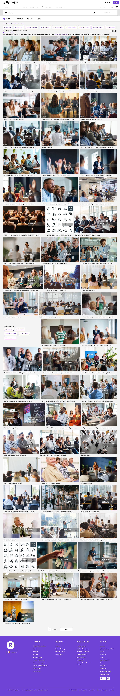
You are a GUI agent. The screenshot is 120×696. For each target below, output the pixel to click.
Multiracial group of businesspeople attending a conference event (22, 290)
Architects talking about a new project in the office (18, 401)
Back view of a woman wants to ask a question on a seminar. (97, 599)
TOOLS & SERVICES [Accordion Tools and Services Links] (83, 642)
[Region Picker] (12, 652)
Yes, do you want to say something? (90, 511)
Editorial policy (82, 690)
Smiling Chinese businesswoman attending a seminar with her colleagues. (24, 62)
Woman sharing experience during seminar (54, 345)
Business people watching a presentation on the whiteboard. (58, 540)
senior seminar (58, 27)
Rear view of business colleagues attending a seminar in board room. (99, 91)
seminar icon (111, 27)
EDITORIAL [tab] (30, 19)
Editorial (35, 651)
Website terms (73, 690)
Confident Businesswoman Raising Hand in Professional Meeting (22, 373)
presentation (45, 27)
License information (102, 690)
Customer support (105, 674)
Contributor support (39, 663)
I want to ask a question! (88, 290)
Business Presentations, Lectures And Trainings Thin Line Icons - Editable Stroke (26, 571)
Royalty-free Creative (39, 646)
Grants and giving (104, 660)
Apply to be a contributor (40, 665)
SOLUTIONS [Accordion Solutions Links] (59, 642)
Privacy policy (91, 690)
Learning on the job (47, 147)
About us (102, 646)
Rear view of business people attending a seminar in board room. (60, 91)
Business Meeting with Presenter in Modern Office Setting (20, 263)
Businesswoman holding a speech (13, 483)
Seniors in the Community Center (51, 483)
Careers (102, 651)
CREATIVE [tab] (20, 19)
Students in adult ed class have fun (13, 317)
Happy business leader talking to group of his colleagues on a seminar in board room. (27, 91)
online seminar (71, 27)
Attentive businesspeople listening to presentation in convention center (23, 175)
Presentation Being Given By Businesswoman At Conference (20, 623)
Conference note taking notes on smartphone (54, 263)
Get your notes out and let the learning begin (87, 235)
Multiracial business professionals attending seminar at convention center (66, 428)
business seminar (32, 27)
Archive (35, 654)
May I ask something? (87, 483)
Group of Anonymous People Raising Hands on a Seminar (19, 204)
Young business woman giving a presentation (16, 599)
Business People (85, 455)
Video (35, 649)
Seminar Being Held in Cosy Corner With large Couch (56, 599)
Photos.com (103, 668)
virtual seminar (84, 27)
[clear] (95, 12)
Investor (102, 657)
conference (19, 27)
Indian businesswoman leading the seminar (51, 317)
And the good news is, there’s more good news (53, 455)
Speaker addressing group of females (55, 290)
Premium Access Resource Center (84, 663)
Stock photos (37, 668)
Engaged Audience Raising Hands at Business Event (56, 175)
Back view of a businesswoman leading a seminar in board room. (60, 119)
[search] (6, 12)
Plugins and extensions (83, 651)
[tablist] (29, 19)
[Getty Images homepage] (11, 2)
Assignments (59, 654)
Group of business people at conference (15, 455)
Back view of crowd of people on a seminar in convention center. (21, 235)
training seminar (97, 27)
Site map (111, 690)
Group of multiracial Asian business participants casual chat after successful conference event (68, 511)
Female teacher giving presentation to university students (99, 317)
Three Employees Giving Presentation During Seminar (97, 373)
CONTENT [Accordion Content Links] (36, 642)
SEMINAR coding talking (11, 428)
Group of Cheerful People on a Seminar (91, 119)
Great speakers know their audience (14, 119)
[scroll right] (116, 27)
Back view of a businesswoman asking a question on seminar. (97, 540)
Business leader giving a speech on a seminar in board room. (20, 511)
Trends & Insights (81, 654)
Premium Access (60, 651)
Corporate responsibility (106, 649)
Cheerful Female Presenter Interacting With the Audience (96, 175)
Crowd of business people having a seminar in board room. (97, 62)
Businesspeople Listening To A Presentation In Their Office (59, 204)
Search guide (80, 660)
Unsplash (102, 665)
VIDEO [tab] (39, 19)
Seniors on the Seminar (10, 540)
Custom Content (37, 657)
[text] (51, 12)
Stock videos (36, 671)
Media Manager (81, 646)
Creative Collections (39, 660)
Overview (58, 646)
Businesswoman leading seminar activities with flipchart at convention (99, 204)
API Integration (81, 657)
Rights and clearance (82, 649)
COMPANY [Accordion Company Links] (103, 642)
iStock (101, 663)
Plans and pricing (60, 649)
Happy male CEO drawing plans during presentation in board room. (99, 263)
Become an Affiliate (105, 671)
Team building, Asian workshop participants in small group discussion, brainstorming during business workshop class (74, 401)
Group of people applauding (50, 62)
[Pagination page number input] (49, 629)
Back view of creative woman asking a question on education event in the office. (26, 147)
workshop (7, 27)
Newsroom (103, 654)
